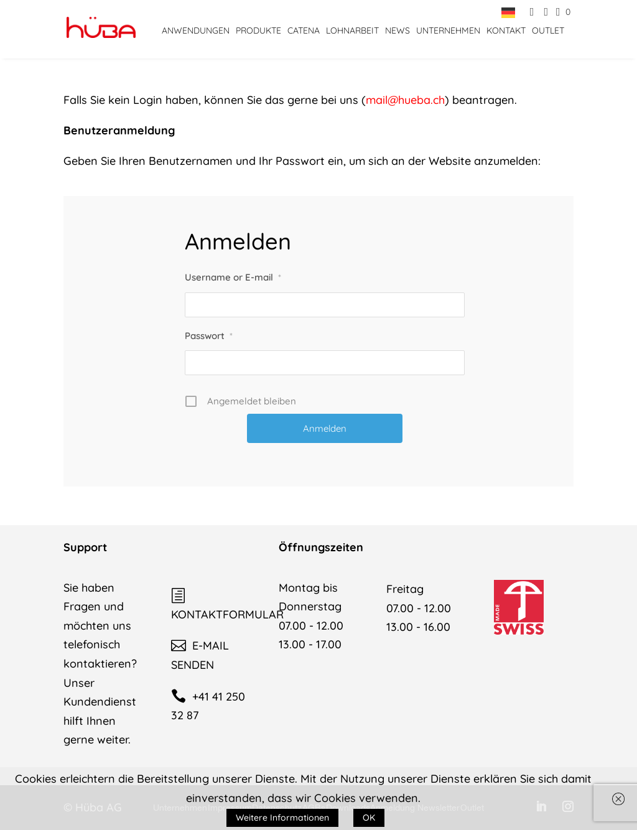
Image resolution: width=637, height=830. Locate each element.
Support (85, 547)
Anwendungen (196, 30)
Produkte (258, 30)
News (397, 30)
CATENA (303, 30)
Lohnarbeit (352, 30)
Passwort (209, 336)
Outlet (548, 30)
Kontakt (506, 30)
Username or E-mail (233, 277)
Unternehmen (448, 30)
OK (369, 817)
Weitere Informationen (282, 817)
